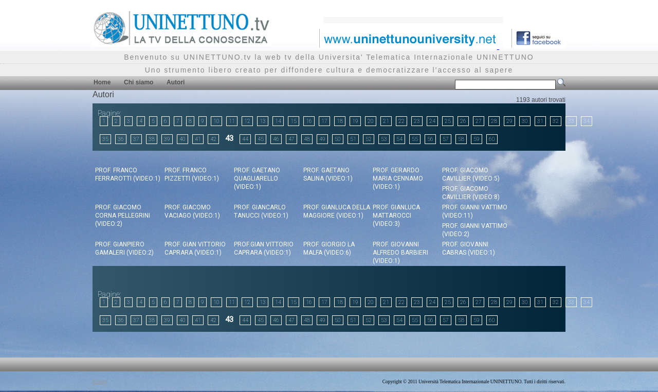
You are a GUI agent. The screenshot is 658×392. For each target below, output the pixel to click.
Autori (176, 82)
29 (509, 121)
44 (245, 139)
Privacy (100, 381)
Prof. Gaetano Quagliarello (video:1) (257, 178)
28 (494, 121)
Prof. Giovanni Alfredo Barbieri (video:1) (400, 252)
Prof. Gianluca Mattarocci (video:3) (396, 215)
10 (216, 121)
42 (213, 139)
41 (198, 139)
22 (401, 121)
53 (384, 139)
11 (232, 121)
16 (309, 121)
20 (371, 121)
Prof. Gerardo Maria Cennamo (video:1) (398, 178)
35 (105, 139)
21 (386, 121)
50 (338, 139)
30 (525, 121)
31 (540, 121)
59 (476, 139)
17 (324, 121)
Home (102, 82)
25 (448, 121)
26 (463, 121)
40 (182, 139)
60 (492, 139)
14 (278, 121)
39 (167, 139)
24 (432, 121)
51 (353, 139)
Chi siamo (138, 82)
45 (261, 139)
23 (417, 121)
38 (152, 139)
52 (368, 139)
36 (121, 139)
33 (571, 121)
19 (355, 121)
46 (276, 139)
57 (446, 139)
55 (415, 139)
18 (340, 121)
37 (136, 139)
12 (247, 121)
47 (291, 139)
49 (322, 139)
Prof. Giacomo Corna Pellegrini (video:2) (122, 215)
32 (556, 121)
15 (293, 121)
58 (461, 139)
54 (399, 139)
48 (307, 139)
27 (479, 121)
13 (263, 121)
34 (586, 121)
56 (430, 139)
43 (229, 138)
